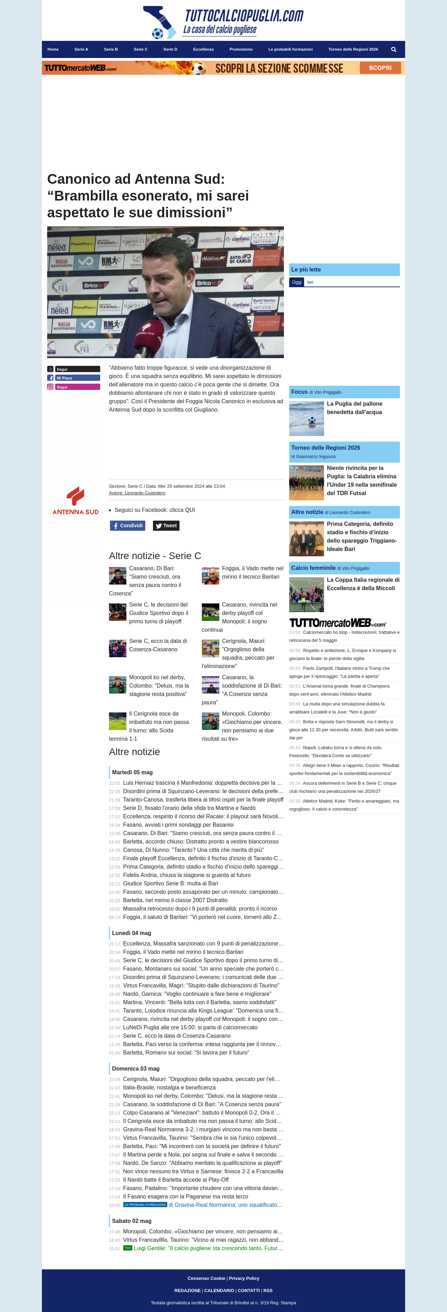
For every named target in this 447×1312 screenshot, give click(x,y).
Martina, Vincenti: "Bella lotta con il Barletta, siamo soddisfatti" (200, 1002)
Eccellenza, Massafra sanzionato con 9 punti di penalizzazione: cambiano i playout (225, 944)
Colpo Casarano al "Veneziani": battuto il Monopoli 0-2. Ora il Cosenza (210, 1113)
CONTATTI (249, 1290)
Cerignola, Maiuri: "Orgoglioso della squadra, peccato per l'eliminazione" (212, 1079)
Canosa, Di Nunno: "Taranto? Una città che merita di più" (193, 850)
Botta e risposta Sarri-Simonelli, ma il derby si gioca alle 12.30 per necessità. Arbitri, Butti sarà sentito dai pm (343, 729)
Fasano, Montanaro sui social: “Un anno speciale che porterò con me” (209, 969)
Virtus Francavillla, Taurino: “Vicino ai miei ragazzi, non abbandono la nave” (216, 1240)
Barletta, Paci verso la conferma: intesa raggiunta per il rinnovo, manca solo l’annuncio (230, 1044)
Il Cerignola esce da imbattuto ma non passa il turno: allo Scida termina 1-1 (216, 1121)
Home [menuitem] (53, 49)
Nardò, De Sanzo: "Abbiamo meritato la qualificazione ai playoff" (202, 1163)
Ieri (310, 282)
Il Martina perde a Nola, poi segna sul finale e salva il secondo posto (207, 1155)
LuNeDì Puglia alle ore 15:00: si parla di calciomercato (190, 1027)
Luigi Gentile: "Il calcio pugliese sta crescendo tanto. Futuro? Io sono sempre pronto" (233, 1248)
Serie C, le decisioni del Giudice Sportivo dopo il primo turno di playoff (158, 613)
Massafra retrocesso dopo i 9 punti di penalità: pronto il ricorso (200, 909)
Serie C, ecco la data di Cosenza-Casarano (177, 1036)
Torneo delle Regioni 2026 (325, 448)
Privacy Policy (244, 1278)
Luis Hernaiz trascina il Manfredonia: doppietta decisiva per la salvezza (211, 783)
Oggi (296, 282)
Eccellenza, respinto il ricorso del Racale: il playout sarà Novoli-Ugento (210, 816)
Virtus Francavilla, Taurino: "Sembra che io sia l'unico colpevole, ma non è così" (221, 1138)
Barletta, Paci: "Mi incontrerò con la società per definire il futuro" (202, 1146)
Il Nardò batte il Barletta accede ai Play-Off (176, 1180)
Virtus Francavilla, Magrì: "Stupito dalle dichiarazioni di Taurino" (201, 985)
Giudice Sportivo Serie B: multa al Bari (170, 883)
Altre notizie (307, 512)
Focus (299, 392)
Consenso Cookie (206, 1278)
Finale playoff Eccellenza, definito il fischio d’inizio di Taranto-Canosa (208, 858)
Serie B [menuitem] (111, 49)
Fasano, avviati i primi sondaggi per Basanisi (178, 825)
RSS (267, 1290)
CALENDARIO (219, 1290)
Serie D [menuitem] (170, 49)
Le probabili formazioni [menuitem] (291, 49)
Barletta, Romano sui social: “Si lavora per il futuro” (186, 1053)
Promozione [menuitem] (240, 49)
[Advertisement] (344, 214)
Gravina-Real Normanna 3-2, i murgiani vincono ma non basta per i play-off (216, 1129)
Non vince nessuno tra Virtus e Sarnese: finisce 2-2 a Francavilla (203, 1171)
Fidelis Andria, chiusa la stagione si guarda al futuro (187, 875)
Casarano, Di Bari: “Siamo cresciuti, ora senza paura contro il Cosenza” (211, 833)
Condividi (128, 526)
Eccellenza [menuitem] (203, 49)
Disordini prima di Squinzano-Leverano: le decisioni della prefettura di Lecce (217, 791)
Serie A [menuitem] (81, 49)
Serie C (134, 486)
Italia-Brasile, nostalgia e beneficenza (169, 1087)
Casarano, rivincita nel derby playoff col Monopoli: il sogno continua (206, 1019)
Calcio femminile (313, 568)
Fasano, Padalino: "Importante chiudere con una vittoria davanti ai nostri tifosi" (220, 1188)
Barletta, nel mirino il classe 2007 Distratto (175, 900)
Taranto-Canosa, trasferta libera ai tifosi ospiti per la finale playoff (203, 800)
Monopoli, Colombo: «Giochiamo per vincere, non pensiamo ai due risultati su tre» (225, 1231)
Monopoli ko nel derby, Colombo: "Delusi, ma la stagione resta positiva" (159, 685)
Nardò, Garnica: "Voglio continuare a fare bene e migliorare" (197, 994)
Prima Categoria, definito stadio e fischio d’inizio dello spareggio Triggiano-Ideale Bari (229, 867)
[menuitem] (394, 49)
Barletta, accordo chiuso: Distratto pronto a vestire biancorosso (201, 842)
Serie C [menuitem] (141, 49)
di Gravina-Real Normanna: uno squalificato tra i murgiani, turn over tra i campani (246, 1205)
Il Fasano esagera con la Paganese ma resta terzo (185, 1196)
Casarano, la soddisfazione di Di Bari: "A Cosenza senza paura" (202, 1104)
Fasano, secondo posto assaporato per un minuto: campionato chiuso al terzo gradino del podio (241, 892)
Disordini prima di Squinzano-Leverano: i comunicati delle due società (209, 977)
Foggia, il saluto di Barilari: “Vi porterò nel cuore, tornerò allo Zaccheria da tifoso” (223, 917)
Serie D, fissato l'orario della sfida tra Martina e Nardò (189, 808)
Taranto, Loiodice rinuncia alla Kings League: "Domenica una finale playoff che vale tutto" (233, 1011)
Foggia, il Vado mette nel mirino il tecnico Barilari (183, 952)
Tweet (166, 526)
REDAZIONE (187, 1290)
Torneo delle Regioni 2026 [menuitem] (353, 49)
